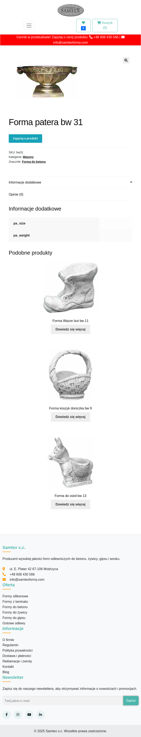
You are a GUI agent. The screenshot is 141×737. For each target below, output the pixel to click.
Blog (5, 672)
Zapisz (131, 700)
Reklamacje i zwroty (17, 661)
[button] (126, 60)
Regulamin (10, 645)
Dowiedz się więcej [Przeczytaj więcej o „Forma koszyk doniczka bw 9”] (70, 417)
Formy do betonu (15, 607)
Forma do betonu (34, 161)
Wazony (28, 157)
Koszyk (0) (105, 25)
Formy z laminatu (15, 601)
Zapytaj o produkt (25, 138)
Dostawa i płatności (16, 656)
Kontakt (8, 666)
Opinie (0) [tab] (16, 194)
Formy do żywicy (14, 612)
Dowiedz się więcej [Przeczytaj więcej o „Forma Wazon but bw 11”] (70, 329)
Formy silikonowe (15, 596)
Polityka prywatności (17, 650)
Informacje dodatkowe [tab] (25, 182)
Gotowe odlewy (13, 623)
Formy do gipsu (13, 618)
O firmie (8, 640)
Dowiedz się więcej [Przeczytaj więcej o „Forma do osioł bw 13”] (70, 504)
